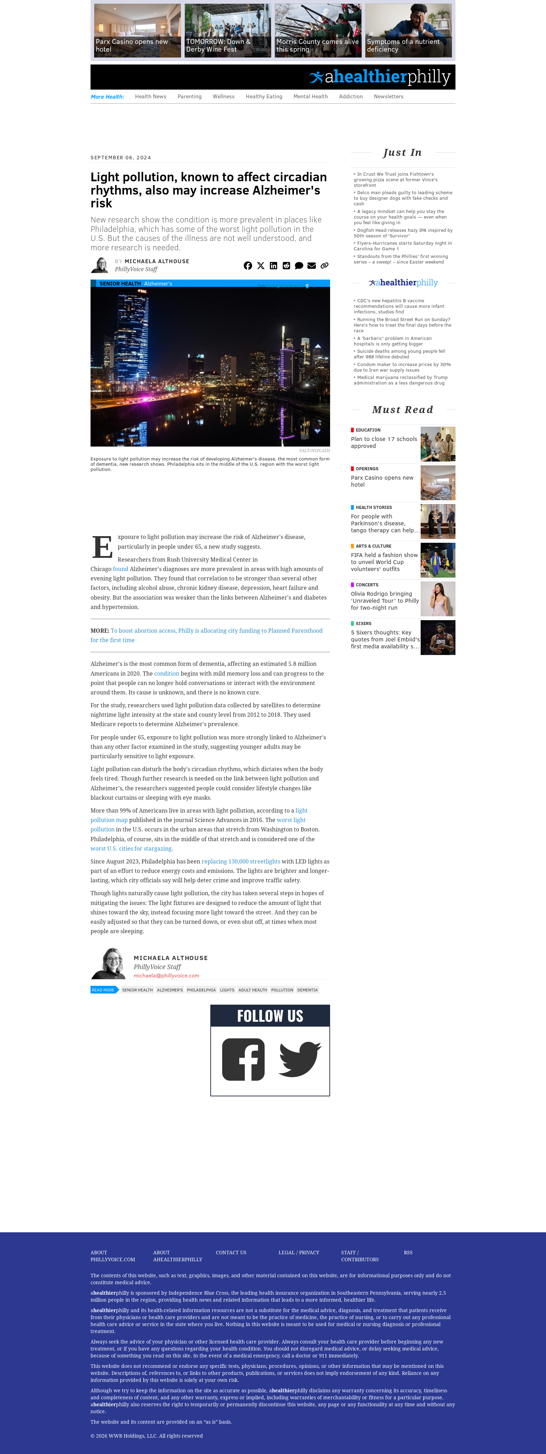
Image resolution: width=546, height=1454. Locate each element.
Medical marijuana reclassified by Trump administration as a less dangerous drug (401, 380)
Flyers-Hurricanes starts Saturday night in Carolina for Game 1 (403, 245)
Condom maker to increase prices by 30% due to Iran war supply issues (402, 367)
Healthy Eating (264, 96)
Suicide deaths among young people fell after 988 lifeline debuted (399, 354)
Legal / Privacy (299, 1252)
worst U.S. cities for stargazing (131, 848)
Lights (227, 989)
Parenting (190, 96)
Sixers (364, 623)
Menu (101, 76)
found (120, 569)
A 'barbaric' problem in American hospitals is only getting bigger (393, 341)
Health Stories (374, 507)
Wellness (224, 96)
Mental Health (311, 96)
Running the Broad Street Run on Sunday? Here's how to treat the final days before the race (402, 325)
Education (368, 430)
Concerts (367, 584)
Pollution (282, 989)
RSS (408, 1252)
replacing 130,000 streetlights (241, 861)
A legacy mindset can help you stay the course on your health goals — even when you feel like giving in (400, 217)
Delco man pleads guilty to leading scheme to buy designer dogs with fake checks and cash (403, 198)
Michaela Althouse (157, 261)
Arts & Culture (373, 546)
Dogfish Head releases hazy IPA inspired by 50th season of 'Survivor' (403, 233)
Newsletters (389, 96)
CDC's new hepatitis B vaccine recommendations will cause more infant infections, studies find (399, 306)
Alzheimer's (158, 283)
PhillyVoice (138, 76)
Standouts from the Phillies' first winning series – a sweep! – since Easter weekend (401, 259)
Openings (367, 468)
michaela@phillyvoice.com (166, 975)
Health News (150, 96)
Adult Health (253, 989)
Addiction (351, 96)
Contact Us (231, 1252)
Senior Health (120, 283)
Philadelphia (201, 989)
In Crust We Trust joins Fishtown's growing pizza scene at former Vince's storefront (396, 179)
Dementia (307, 989)
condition (166, 673)
